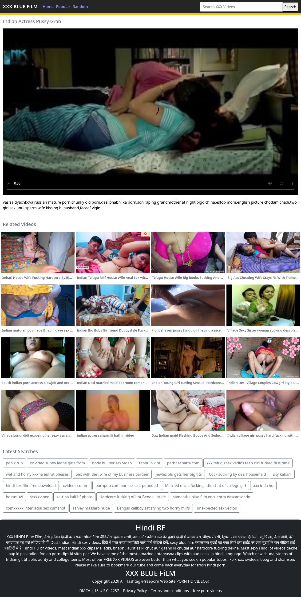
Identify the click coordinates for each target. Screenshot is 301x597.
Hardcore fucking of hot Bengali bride (132, 496)
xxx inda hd (263, 485)
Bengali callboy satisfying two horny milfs (153, 508)
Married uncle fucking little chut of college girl (205, 485)
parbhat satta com (183, 463)
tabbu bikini (149, 463)
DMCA (84, 590)
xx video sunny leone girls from (57, 463)
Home (48, 6)
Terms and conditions (170, 590)
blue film (91, 536)
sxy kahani (282, 474)
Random (80, 6)
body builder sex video (112, 463)
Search (290, 6)
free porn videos (207, 590)
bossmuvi (14, 496)
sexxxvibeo (39, 496)
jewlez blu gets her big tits (179, 474)
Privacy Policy (135, 590)
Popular (63, 6)
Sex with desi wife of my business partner (112, 474)
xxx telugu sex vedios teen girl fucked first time (247, 463)
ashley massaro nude (91, 508)
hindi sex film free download (31, 485)
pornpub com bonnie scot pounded (126, 485)
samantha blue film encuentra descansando (211, 496)
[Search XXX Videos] (241, 7)
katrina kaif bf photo (74, 496)
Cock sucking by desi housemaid (237, 474)
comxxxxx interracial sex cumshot (35, 508)
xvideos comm (75, 485)
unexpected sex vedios (217, 508)
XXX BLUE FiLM (20, 6)
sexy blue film (182, 542)
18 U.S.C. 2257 (106, 590)
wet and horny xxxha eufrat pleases (37, 474)
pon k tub (14, 463)
